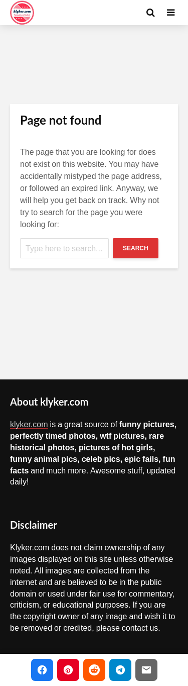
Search (135, 248)
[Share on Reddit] (94, 670)
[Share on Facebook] (42, 670)
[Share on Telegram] (120, 670)
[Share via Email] (146, 670)
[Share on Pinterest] (68, 670)
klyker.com (29, 424)
